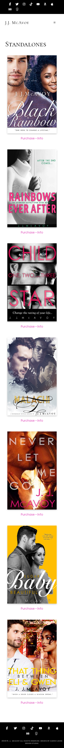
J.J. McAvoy (17, 22)
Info (40, 138)
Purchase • (29, 138)
